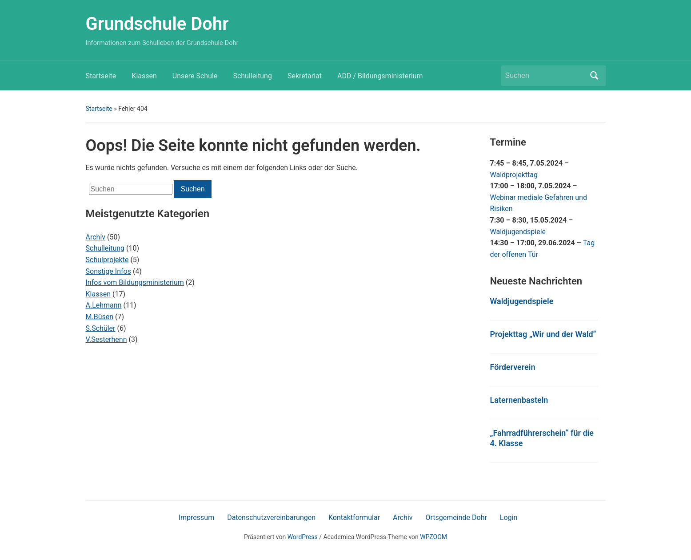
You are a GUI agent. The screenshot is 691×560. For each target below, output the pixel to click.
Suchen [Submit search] (594, 76)
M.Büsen (100, 316)
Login (508, 517)
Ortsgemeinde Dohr (456, 517)
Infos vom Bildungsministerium (135, 282)
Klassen (144, 76)
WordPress (303, 536)
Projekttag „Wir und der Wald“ (543, 334)
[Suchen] (545, 75)
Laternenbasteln (519, 400)
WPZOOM (433, 536)
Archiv (96, 237)
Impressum (197, 517)
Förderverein (512, 367)
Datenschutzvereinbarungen (271, 517)
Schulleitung (252, 76)
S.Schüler (101, 328)
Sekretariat (305, 76)
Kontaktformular (354, 517)
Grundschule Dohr (157, 23)
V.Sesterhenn (106, 339)
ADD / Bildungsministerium (380, 76)
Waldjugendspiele (518, 231)
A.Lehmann (104, 305)
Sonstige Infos (108, 271)
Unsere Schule (195, 76)
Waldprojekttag (514, 174)
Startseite (101, 76)
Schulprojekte (107, 260)
